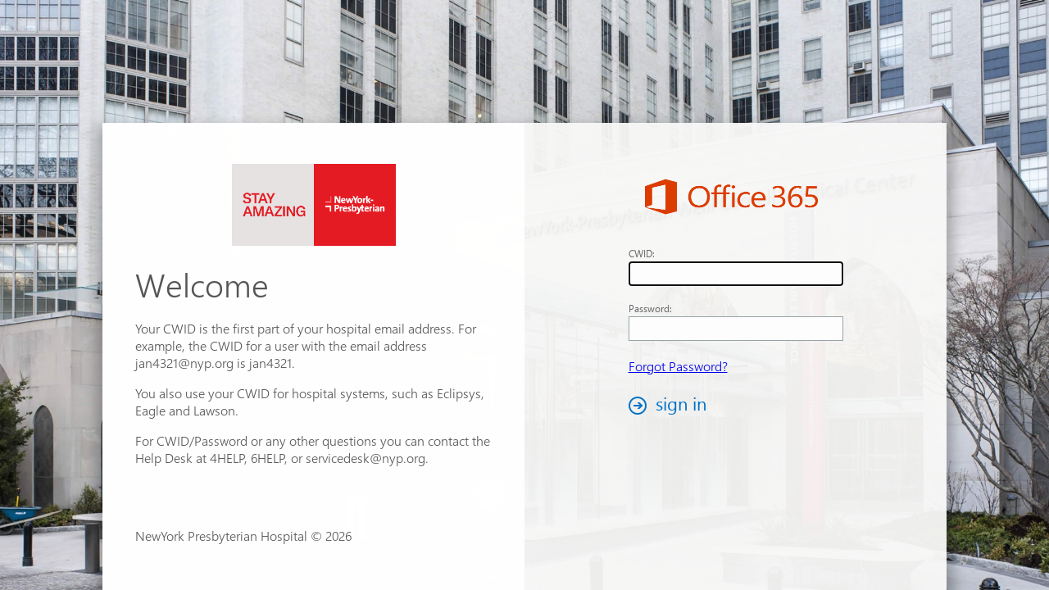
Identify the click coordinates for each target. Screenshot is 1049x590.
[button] (672, 405)
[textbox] (736, 273)
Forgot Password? (678, 365)
